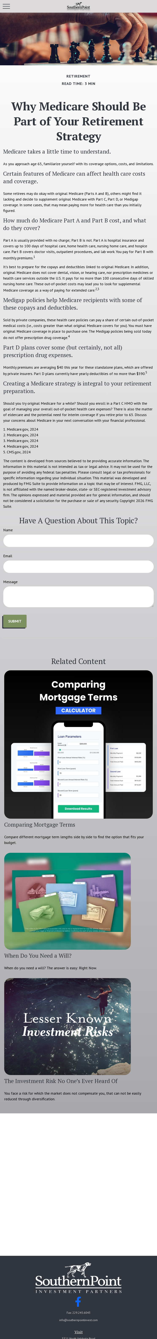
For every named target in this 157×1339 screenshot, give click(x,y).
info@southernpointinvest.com (78, 1320)
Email (7, 555)
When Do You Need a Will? (38, 955)
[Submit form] (15, 621)
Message (10, 581)
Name (8, 530)
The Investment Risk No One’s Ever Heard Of (61, 1081)
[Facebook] (78, 1301)
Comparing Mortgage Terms (39, 824)
